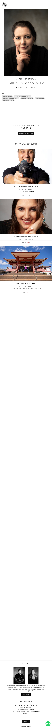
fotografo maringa (7, 96)
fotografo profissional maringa (22, 96)
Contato (26, 721)
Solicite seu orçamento (26, 498)
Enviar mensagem (27, 707)
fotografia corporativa (8, 100)
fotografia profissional (27, 98)
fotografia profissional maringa (10, 98)
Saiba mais (26, 694)
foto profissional (39, 98)
